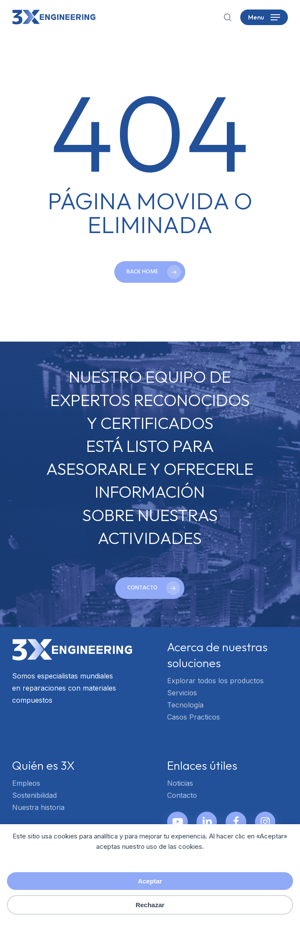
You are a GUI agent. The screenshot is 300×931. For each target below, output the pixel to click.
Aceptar (150, 881)
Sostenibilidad (34, 795)
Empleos (26, 783)
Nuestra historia (38, 807)
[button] (264, 17)
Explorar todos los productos (215, 680)
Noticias (180, 783)
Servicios (182, 692)
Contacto (182, 795)
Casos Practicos (193, 717)
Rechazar (150, 905)
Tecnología (185, 705)
